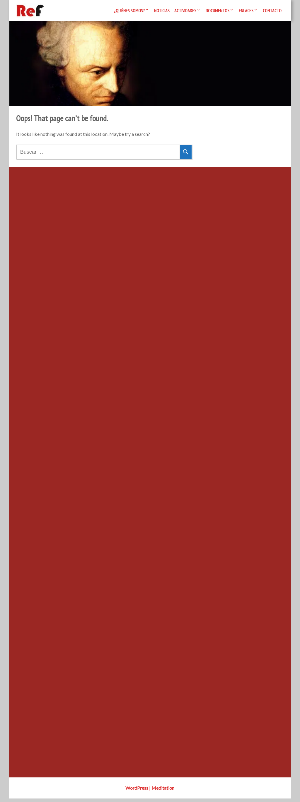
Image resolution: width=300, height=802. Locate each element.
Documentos (217, 10)
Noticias (162, 10)
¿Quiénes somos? (129, 10)
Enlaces (246, 10)
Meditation (162, 791)
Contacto (272, 10)
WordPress (136, 791)
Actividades (185, 10)
